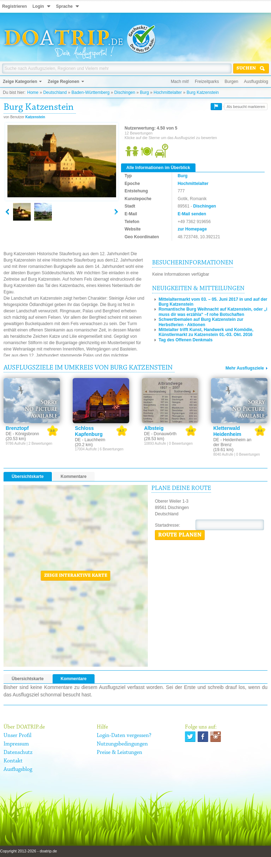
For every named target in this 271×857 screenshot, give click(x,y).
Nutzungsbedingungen (122, 744)
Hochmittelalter (167, 92)
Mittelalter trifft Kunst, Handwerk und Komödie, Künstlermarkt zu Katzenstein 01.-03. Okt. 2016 (205, 332)
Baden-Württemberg (90, 92)
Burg (144, 92)
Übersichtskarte (28, 476)
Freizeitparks (207, 81)
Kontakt (13, 761)
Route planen (179, 535)
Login (38, 6)
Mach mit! (180, 81)
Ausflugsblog (256, 81)
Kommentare (73, 476)
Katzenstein (35, 117)
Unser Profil (17, 735)
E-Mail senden (191, 213)
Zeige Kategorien (20, 81)
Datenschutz (18, 752)
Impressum (16, 744)
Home (32, 92)
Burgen (232, 81)
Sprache (64, 6)
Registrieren (14, 6)
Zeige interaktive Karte (75, 575)
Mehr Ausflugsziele (244, 368)
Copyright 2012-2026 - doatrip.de (28, 851)
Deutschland (55, 92)
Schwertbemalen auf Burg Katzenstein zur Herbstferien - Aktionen (200, 322)
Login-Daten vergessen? (124, 735)
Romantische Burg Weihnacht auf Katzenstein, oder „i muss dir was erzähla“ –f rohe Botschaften (212, 312)
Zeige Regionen (63, 81)
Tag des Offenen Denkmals (185, 339)
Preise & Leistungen (119, 752)
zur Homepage (192, 229)
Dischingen (124, 92)
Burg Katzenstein (203, 92)
